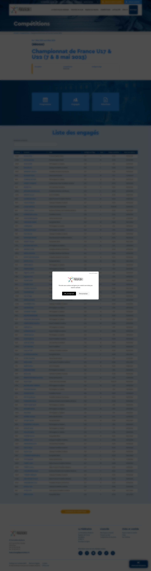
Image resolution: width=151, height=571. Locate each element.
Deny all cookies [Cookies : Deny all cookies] (93, 273)
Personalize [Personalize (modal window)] (83, 294)
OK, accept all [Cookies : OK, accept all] (69, 294)
